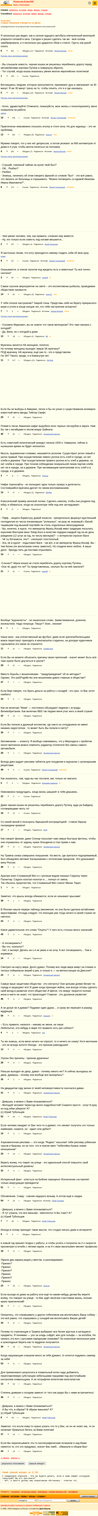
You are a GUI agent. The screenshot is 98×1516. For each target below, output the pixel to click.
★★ (55, 135)
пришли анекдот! (88, 1496)
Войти (15, 5)
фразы (37, 10)
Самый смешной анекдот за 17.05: (20, 1472)
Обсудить (26, 278)
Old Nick (50, 360)
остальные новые (28, 1492)
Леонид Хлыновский (58, 118)
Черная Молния (60, 51)
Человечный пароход (51, 434)
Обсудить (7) (27, 152)
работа (3, 113)
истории (22, 10)
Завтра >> (15, 1458)
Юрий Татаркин (58, 1201)
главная (5, 1496)
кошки (3, 256)
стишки (44, 10)
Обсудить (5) (29, 135)
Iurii (43, 1033)
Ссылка (25, 76)
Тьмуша (45, 476)
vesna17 (49, 135)
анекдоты (13, 10)
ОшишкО (46, 1016)
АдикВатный (48, 649)
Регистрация (24, 5)
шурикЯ (45, 278)
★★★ (70, 51)
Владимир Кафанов (49, 783)
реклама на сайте (8, 1505)
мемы (30, 10)
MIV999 (49, 493)
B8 (47, 336)
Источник (49, 51)
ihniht (45, 830)
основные (15, 1492)
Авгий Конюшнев (51, 244)
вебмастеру (38, 1505)
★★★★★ (71, 118)
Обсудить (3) (29, 294)
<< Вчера (5, 1458)
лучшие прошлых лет (58, 1492)
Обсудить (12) (27, 93)
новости (47, 1505)
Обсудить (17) (27, 51)
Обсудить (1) (27, 244)
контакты (19, 1505)
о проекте (28, 1505)
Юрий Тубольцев (50, 1117)
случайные (73, 1492)
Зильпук (46, 1286)
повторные (42, 1492)
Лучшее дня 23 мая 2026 (23, 2)
